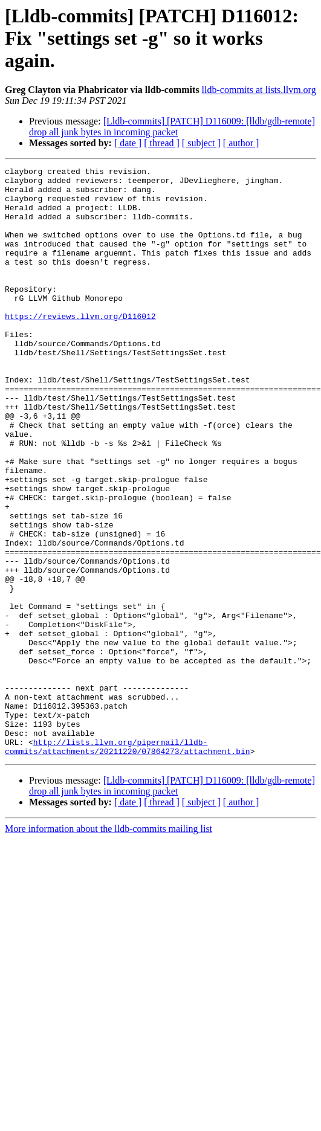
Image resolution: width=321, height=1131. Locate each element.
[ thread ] (162, 143)
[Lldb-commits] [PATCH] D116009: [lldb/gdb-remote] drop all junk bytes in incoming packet (172, 126)
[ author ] (241, 143)
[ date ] (127, 143)
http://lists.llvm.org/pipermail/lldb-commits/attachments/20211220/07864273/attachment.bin (127, 863)
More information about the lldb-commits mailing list (108, 946)
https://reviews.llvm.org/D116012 (80, 346)
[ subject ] (201, 143)
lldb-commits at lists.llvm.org (259, 90)
